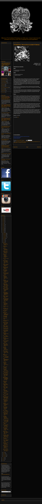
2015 (3, 230)
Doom (24, 141)
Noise (33, 141)
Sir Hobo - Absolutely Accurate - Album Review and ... (5, 277)
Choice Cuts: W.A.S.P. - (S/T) (5, 393)
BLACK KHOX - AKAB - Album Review (5, 385)
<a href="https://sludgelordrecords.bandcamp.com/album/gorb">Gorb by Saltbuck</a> (5, 51)
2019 (3, 225)
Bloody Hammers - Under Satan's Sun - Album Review (5, 375)
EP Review (30, 141)
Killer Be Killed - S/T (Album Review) (5, 271)
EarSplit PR (27, 141)
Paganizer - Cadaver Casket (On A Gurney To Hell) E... (5, 281)
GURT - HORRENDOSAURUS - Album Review (6, 359)
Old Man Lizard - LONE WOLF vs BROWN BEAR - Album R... (5, 293)
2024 (3, 219)
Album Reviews (18, 141)
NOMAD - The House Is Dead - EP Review (5, 252)
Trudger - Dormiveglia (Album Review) (5, 390)
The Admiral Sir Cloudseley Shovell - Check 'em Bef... (5, 428)
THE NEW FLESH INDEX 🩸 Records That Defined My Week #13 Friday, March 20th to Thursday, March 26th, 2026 (5, 98)
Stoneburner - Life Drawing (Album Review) (5, 273)
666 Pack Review (3, 79)
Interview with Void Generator (5, 320)
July (4, 239)
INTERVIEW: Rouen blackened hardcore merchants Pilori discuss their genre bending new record (5, 146)
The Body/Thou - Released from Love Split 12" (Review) (5, 400)
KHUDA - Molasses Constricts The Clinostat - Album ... (5, 289)
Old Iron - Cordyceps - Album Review (5, 249)
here (18, 117)
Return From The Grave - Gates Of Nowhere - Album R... (5, 323)
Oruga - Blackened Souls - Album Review (5, 441)
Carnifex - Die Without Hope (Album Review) (5, 284)
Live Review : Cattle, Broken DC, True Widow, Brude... (6, 436)
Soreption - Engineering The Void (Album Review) (5, 404)
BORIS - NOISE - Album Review (5, 287)
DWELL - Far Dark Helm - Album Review (5, 297)
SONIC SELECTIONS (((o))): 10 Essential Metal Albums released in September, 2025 (5, 64)
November (4, 234)
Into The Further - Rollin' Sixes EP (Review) (5, 331)
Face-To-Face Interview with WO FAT (5, 244)
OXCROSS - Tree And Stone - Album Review (5, 443)
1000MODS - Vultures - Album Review (5, 369)
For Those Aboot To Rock (4, 87)
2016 (3, 229)
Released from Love (37, 141)
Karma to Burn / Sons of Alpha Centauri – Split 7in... (5, 352)
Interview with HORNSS (5, 367)
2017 (3, 228)
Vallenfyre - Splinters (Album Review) (5, 334)
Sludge (14, 142)
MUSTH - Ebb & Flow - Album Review (5, 387)
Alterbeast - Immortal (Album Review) (5, 338)
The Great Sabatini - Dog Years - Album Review (5, 425)
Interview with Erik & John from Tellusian (5, 341)
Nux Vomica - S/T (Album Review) (5, 328)
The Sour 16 (3, 92)
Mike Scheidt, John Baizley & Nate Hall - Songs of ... (5, 397)
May (4, 242)
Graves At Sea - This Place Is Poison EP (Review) (5, 408)
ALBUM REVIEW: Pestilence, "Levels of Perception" (5, 139)
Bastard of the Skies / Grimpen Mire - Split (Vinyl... (5, 432)
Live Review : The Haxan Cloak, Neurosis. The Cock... (5, 413)
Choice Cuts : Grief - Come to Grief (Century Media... (5, 421)
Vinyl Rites (24, 142)
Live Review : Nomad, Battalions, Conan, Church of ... (5, 364)
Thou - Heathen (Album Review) (5, 411)
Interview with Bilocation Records (5, 382)
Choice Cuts (3, 84)
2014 (3, 232)
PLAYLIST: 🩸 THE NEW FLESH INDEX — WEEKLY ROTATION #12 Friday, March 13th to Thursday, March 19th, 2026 (6, 106)
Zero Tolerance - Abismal (5, 310)
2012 (3, 459)
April (4, 452)
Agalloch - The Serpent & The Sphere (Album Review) (5, 344)
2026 (3, 216)
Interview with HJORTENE (5, 316)
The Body (19, 142)
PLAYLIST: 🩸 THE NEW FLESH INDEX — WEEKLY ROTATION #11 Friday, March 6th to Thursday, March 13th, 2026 (5, 119)
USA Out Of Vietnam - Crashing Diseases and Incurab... (5, 256)
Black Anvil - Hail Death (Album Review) (5, 268)
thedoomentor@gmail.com (5, 474)
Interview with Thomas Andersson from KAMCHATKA (5, 313)
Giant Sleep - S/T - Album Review (5, 308)
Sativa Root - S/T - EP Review (5, 438)
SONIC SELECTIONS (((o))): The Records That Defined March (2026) (5, 127)
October (4, 235)
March (4, 453)
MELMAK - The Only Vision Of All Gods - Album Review (5, 446)
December (4, 233)
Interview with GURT (5, 246)
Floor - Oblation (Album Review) (5, 336)
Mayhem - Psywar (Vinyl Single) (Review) (5, 265)
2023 (3, 220)
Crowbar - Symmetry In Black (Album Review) (5, 303)
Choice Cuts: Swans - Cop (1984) (6, 153)
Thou (22, 142)
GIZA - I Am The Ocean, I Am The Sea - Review (5, 450)
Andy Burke (21, 141)
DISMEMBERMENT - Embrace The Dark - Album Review (5, 300)
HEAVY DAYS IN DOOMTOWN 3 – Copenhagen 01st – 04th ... (5, 378)
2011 (3, 460)
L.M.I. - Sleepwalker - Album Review (5, 357)
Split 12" (17, 142)
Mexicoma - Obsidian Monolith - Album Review (5, 348)
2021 (3, 223)
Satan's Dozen (3, 90)
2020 (3, 224)
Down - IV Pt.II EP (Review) (5, 395)
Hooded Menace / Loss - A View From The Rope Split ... (5, 261)
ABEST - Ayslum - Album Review (5, 326)
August (4, 238)
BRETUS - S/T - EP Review (5, 355)
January (4, 456)
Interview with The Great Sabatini (5, 372)
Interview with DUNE (5, 423)
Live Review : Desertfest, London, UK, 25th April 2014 (5, 417)
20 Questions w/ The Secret (5, 112)
